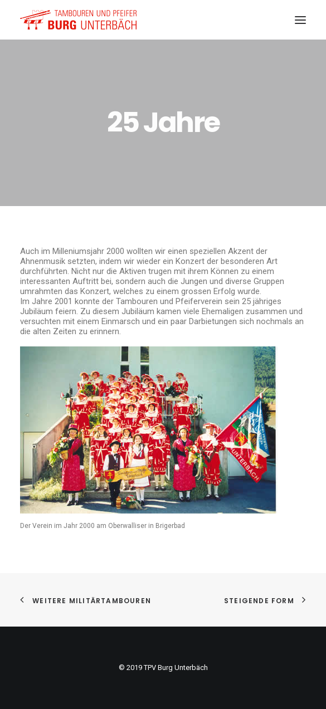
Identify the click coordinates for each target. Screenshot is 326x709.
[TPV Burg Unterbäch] (78, 20)
